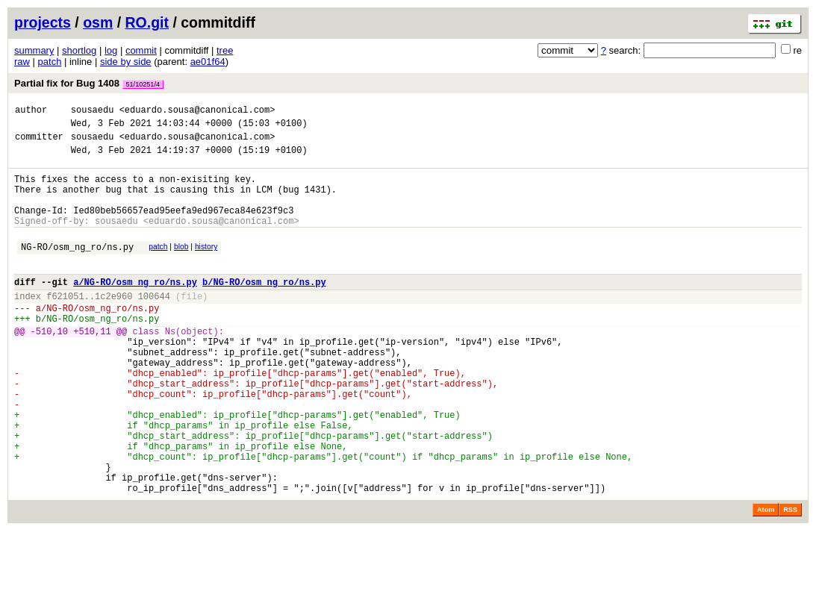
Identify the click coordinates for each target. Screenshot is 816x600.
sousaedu (92, 111)
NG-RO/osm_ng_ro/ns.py (77, 269)
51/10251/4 (143, 84)
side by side (126, 61)
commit (141, 50)
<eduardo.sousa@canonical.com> (197, 111)
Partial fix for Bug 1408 (88, 83)
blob (181, 267)
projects (42, 22)
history (206, 267)
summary (34, 50)
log (111, 50)
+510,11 (91, 366)
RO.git (147, 22)
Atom (765, 579)
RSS (790, 579)
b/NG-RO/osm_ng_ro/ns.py (264, 308)
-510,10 (49, 366)
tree (225, 50)
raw (22, 61)
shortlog (79, 50)
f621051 (65, 325)
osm (98, 22)
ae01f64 (207, 61)
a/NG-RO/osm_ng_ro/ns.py (135, 308)
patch (50, 61)
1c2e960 (113, 325)
